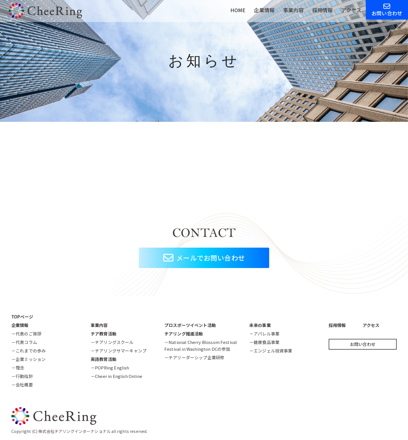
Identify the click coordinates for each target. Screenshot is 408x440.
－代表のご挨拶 (26, 334)
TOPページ (22, 317)
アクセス (351, 9)
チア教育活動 (103, 334)
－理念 (17, 368)
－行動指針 (22, 376)
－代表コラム (24, 342)
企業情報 (264, 9)
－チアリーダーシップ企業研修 (194, 357)
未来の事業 (260, 325)
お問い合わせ (386, 10)
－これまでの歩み (28, 351)
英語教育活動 (103, 359)
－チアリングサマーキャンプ (118, 351)
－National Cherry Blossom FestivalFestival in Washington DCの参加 (200, 345)
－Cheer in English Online (116, 376)
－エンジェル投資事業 (270, 351)
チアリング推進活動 (183, 334)
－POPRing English (110, 368)
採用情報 (322, 9)
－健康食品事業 (264, 342)
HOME (238, 9)
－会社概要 (22, 385)
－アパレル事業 (264, 334)
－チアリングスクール (112, 342)
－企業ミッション (28, 359)
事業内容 (293, 9)
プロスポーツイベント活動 (190, 325)
